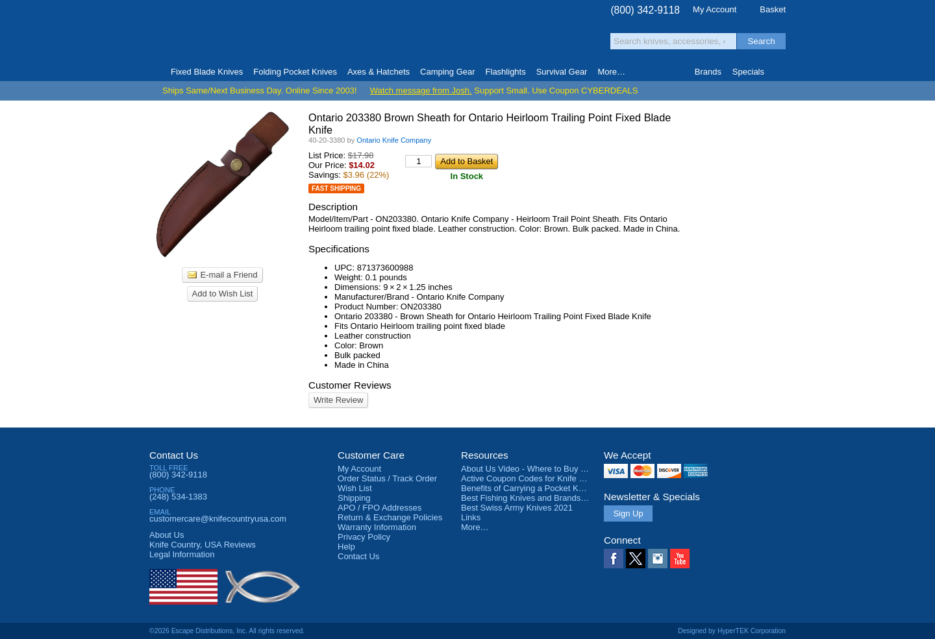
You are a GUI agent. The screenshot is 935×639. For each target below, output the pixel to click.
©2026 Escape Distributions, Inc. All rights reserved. (227, 630)
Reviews (202, 544)
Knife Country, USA (204, 33)
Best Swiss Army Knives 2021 (517, 507)
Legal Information (181, 554)
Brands (708, 72)
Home (155, 72)
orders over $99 (424, 39)
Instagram (657, 558)
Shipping (354, 498)
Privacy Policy (364, 537)
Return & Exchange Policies (390, 517)
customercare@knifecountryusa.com (217, 519)
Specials (748, 72)
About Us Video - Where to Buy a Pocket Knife (548, 469)
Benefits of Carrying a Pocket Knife (526, 488)
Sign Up (628, 513)
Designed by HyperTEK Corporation (732, 630)
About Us (166, 535)
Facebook (613, 558)
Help (346, 546)
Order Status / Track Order (387, 478)
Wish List (355, 488)
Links (470, 517)
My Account (714, 9)
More (611, 72)
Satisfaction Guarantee (351, 35)
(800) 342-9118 (645, 10)
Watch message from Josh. (421, 90)
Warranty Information (377, 527)
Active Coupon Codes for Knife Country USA (544, 478)
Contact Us (173, 455)
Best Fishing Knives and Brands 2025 (531, 498)
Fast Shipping (336, 188)
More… (475, 527)
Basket (773, 9)
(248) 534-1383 (178, 496)
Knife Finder (780, 72)
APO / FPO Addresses (379, 507)
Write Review (338, 400)
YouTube (680, 558)
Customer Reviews (350, 385)
